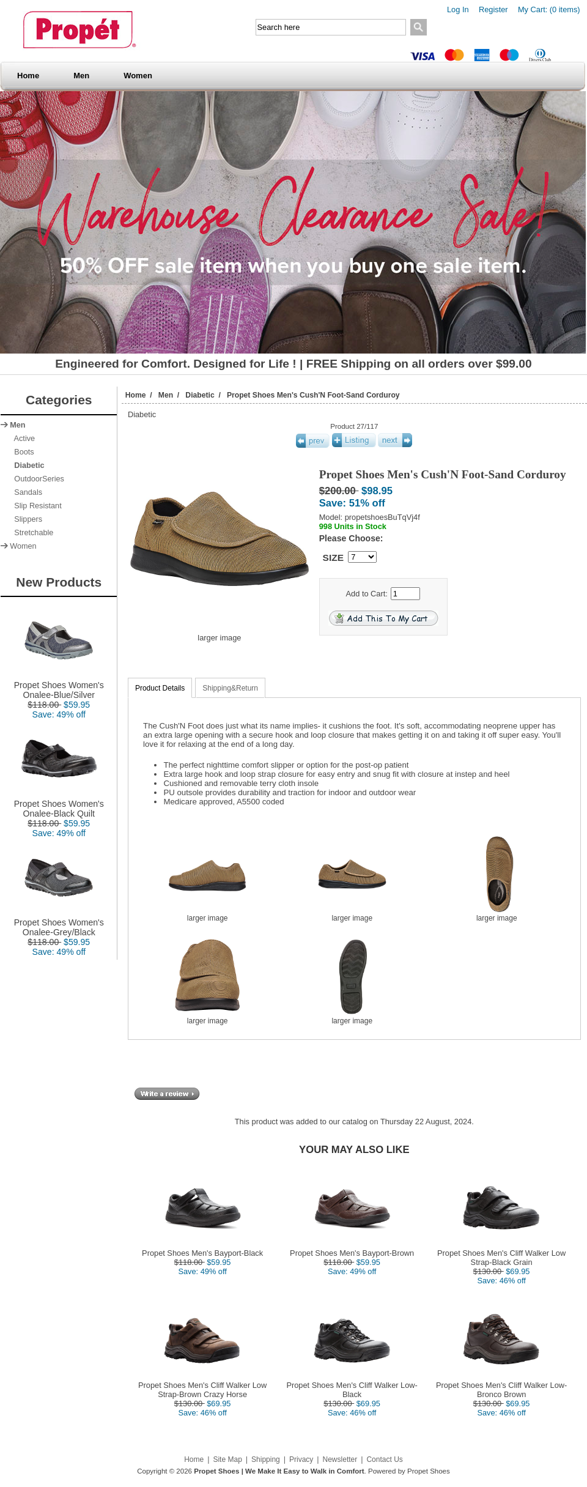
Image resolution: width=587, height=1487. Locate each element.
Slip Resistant (35, 506)
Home (28, 75)
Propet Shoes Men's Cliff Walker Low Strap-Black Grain (501, 1257)
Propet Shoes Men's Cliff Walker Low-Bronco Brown (501, 1390)
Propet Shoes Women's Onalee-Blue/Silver (59, 686)
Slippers (26, 519)
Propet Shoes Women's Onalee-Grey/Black (59, 923)
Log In (458, 9)
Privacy (301, 1459)
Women (138, 75)
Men (81, 75)
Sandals (26, 492)
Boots (22, 452)
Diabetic (199, 395)
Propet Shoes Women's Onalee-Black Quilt (59, 804)
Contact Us (384, 1459)
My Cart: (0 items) (549, 9)
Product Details (160, 688)
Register (493, 9)
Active (22, 438)
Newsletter (340, 1459)
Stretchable (31, 532)
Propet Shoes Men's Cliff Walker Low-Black (351, 1390)
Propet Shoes (428, 1471)
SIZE (333, 557)
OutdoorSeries (37, 479)
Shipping (265, 1459)
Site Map (227, 1459)
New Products (59, 582)
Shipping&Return (230, 688)
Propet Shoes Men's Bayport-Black (202, 1253)
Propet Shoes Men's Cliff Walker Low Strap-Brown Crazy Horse (202, 1390)
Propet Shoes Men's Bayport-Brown (352, 1253)
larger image (207, 914)
